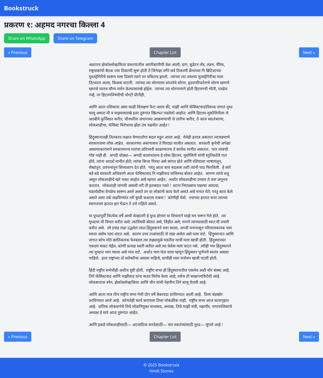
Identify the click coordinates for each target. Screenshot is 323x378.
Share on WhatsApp (26, 38)
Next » (309, 52)
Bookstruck (21, 8)
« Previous (17, 52)
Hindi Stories (161, 371)
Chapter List (165, 52)
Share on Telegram (75, 38)
